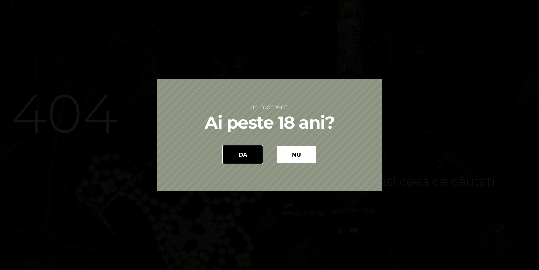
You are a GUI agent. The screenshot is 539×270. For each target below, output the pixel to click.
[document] (269, 135)
